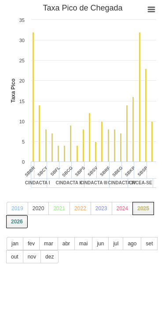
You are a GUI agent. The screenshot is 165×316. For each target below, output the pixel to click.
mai (83, 244)
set (149, 244)
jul (115, 244)
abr (66, 244)
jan (14, 244)
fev (31, 244)
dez (49, 257)
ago (132, 244)
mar (48, 244)
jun (100, 244)
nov (32, 257)
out (14, 257)
